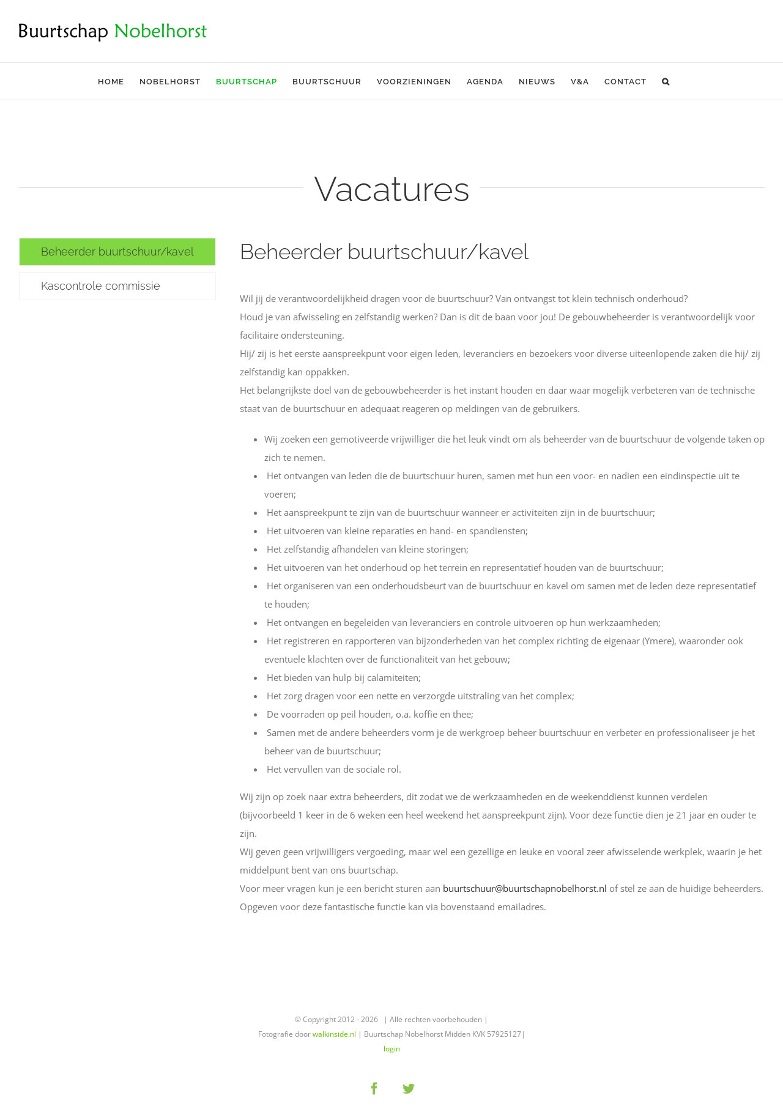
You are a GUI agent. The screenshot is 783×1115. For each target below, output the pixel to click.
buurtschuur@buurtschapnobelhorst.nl (525, 888)
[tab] (117, 252)
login (392, 1048)
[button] (666, 81)
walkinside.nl (334, 1034)
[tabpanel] (502, 583)
